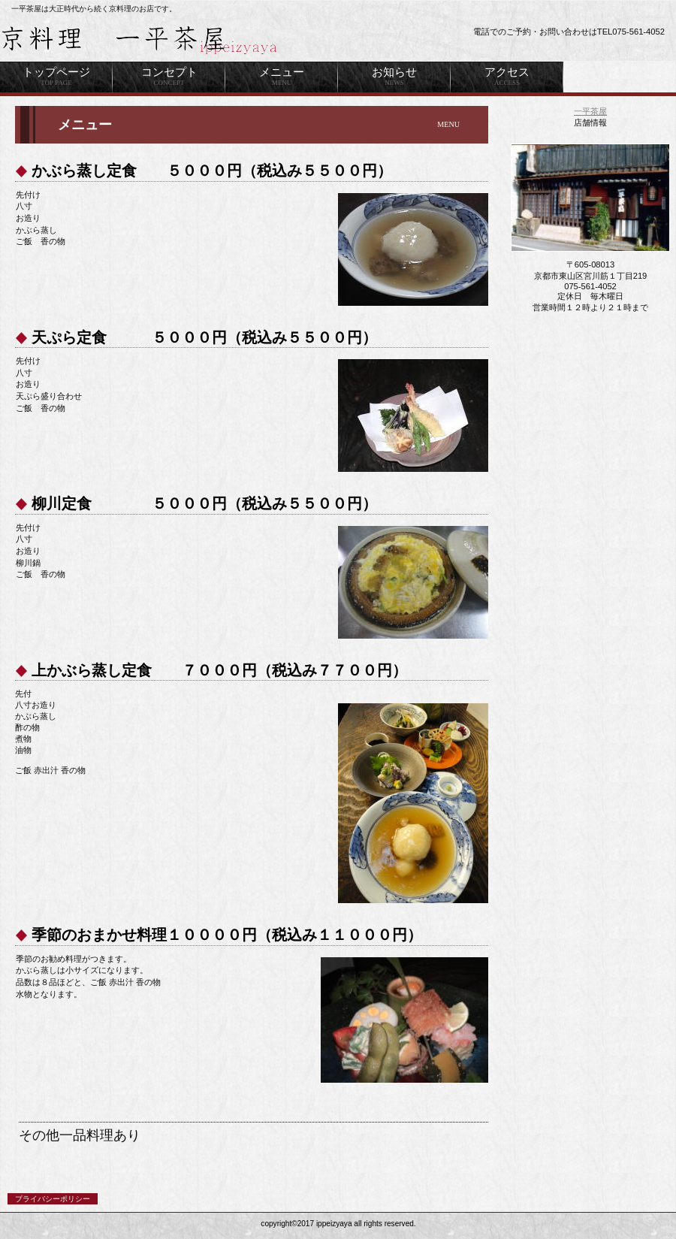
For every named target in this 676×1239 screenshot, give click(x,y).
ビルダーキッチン (188, 40)
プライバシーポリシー (52, 1199)
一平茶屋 (590, 111)
